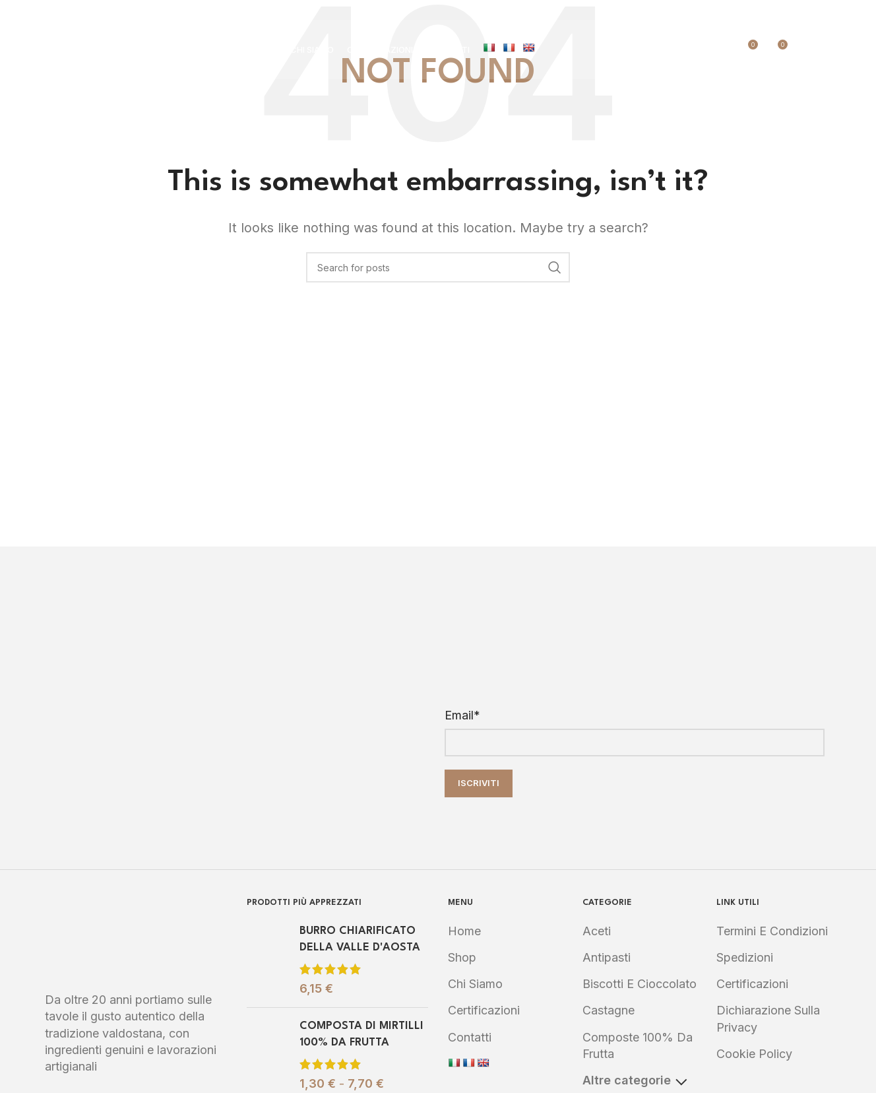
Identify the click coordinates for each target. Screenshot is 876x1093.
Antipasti (606, 957)
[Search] (805, 49)
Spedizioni (744, 957)
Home (464, 931)
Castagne (608, 1010)
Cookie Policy (754, 1054)
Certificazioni (484, 1010)
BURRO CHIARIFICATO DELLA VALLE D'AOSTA (359, 939)
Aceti (596, 931)
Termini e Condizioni (772, 931)
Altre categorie (634, 1080)
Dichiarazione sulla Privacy (768, 1018)
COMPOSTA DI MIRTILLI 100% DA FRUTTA (361, 1034)
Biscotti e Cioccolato (639, 984)
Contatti (469, 1037)
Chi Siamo (475, 984)
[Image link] (136, 936)
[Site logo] (124, 48)
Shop (462, 957)
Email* (462, 715)
